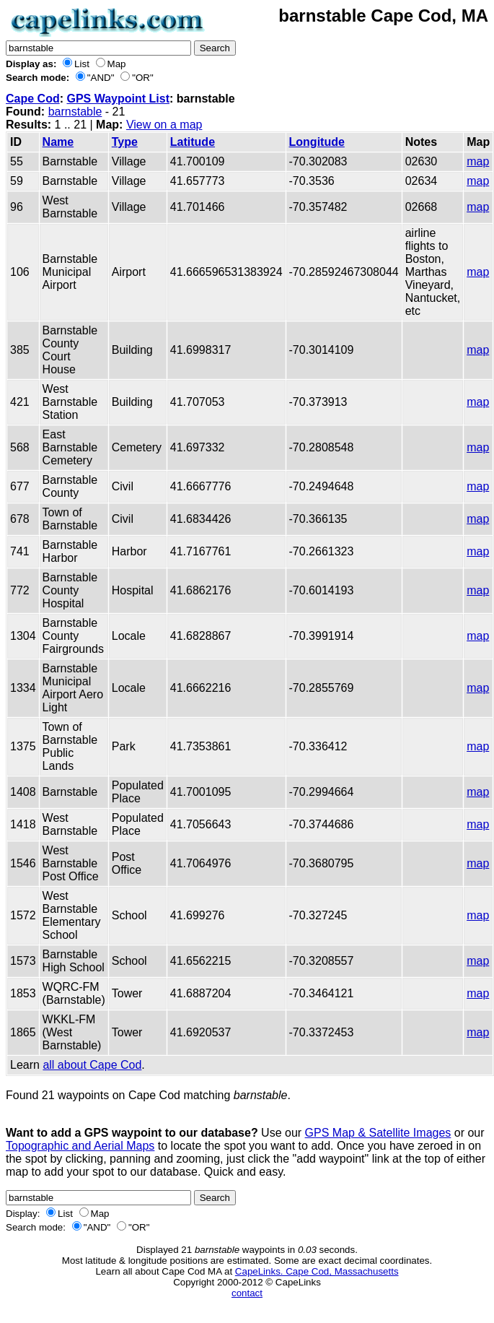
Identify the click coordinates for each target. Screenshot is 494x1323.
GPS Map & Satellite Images (378, 1133)
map (478, 161)
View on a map (164, 124)
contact (247, 1293)
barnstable (75, 111)
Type (125, 142)
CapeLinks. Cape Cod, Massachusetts (317, 1271)
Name (58, 142)
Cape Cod (33, 98)
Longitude (317, 142)
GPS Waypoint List (117, 98)
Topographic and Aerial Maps (80, 1146)
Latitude (192, 142)
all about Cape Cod (92, 1065)
